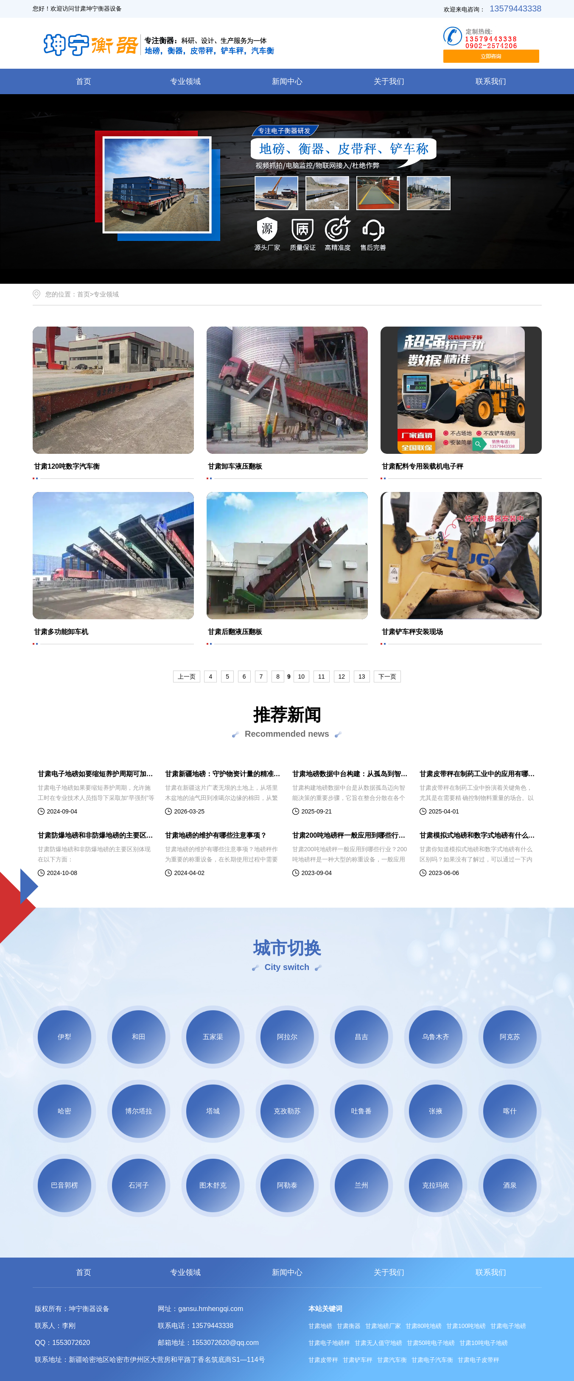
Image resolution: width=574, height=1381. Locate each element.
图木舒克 (213, 1185)
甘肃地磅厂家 (383, 1325)
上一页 (187, 676)
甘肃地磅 (320, 1325)
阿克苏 (510, 1036)
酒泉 (510, 1185)
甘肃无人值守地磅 (378, 1342)
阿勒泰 (287, 1185)
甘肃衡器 (349, 1325)
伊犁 (64, 1036)
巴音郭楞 (64, 1185)
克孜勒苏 (287, 1111)
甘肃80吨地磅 (424, 1325)
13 (361, 676)
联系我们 (491, 81)
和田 (139, 1036)
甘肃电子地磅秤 (329, 1342)
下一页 (387, 676)
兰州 (361, 1185)
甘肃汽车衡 (392, 1359)
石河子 (139, 1185)
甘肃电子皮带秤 (478, 1359)
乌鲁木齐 (435, 1036)
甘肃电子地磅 (508, 1325)
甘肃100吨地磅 (466, 1325)
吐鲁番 (361, 1111)
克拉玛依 (435, 1185)
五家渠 (213, 1036)
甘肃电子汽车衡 (432, 1359)
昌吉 (361, 1036)
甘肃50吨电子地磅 (431, 1342)
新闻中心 (287, 81)
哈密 (64, 1111)
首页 (83, 81)
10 (301, 676)
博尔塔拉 (138, 1111)
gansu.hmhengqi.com (210, 1308)
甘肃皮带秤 (323, 1359)
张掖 (435, 1111)
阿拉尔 (287, 1036)
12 (342, 676)
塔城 (213, 1111)
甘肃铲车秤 (357, 1359)
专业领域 (185, 81)
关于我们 (389, 81)
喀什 (510, 1111)
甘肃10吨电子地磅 (483, 1342)
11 (321, 676)
